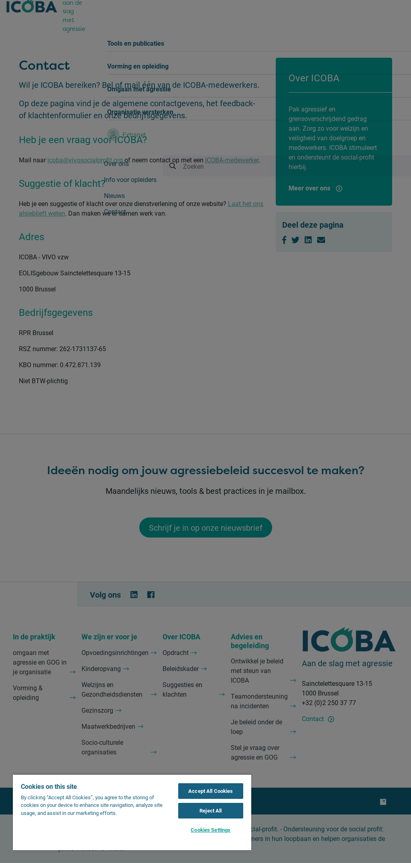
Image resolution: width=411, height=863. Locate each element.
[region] (132, 812)
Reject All (210, 810)
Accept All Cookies (210, 790)
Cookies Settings (210, 829)
